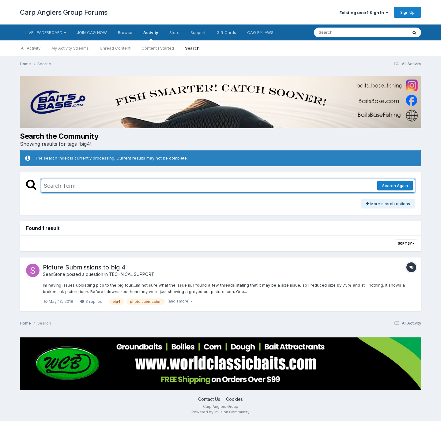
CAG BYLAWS (260, 32)
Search (192, 48)
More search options (388, 203)
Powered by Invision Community (220, 412)
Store (174, 32)
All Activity (30, 48)
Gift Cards (226, 32)
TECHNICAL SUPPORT (131, 274)
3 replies (91, 301)
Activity (150, 35)
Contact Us (209, 399)
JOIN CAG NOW (92, 32)
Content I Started (157, 48)
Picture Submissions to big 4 (84, 267)
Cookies (234, 399)
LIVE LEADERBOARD (45, 32)
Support (197, 32)
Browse (125, 32)
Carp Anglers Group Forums (63, 12)
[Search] (344, 32)
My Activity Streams (70, 48)
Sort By (406, 243)
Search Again (395, 185)
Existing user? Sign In (363, 12)
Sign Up (407, 12)
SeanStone (54, 274)
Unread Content (115, 48)
